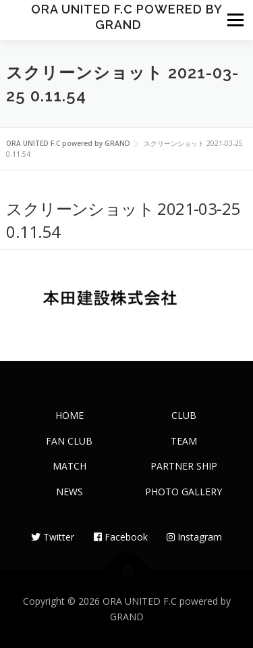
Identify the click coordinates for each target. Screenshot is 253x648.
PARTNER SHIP (183, 465)
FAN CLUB (69, 440)
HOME (69, 415)
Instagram (194, 536)
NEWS (69, 491)
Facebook (121, 536)
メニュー (235, 20)
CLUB (183, 415)
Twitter (52, 536)
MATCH (69, 465)
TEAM (184, 440)
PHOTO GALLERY (183, 491)
